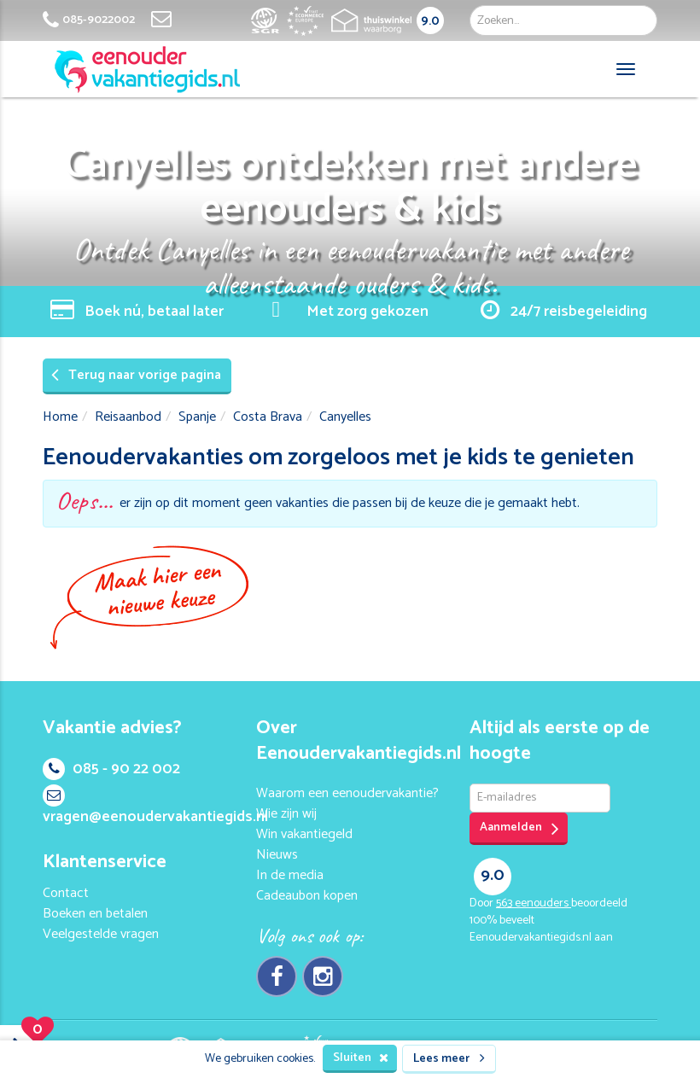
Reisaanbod (128, 416)
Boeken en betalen (95, 913)
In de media (290, 875)
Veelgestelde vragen (101, 934)
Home (60, 416)
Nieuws (277, 854)
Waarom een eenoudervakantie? (347, 793)
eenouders (533, 903)
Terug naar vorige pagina (136, 375)
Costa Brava (267, 416)
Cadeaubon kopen (307, 895)
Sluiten (360, 1058)
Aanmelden (519, 828)
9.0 (430, 21)
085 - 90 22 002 (111, 769)
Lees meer (449, 1059)
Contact (66, 893)
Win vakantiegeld (304, 834)
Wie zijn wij (286, 813)
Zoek (637, 20)
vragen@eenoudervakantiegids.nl (155, 807)
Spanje (197, 416)
